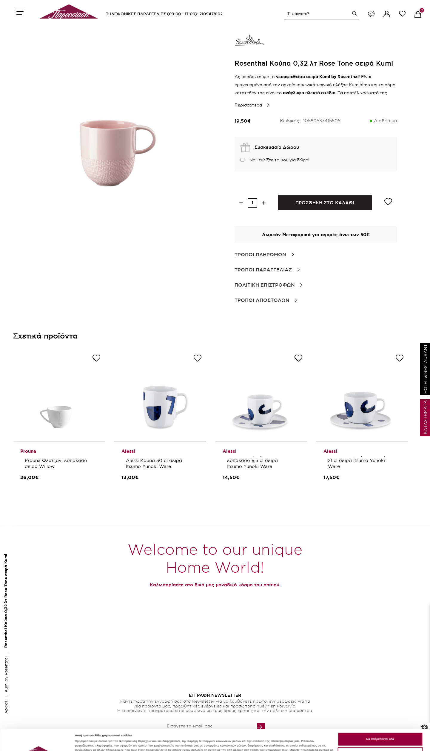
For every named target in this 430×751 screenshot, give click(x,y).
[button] (353, 13)
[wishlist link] (402, 15)
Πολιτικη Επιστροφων (265, 285)
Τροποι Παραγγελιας (263, 269)
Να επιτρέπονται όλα (380, 719)
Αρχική (6, 707)
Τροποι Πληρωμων (260, 254)
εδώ (112, 734)
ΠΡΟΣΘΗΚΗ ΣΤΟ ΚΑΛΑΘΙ (324, 202)
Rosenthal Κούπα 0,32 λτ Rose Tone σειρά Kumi (6, 601)
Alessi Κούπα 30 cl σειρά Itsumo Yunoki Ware (155, 463)
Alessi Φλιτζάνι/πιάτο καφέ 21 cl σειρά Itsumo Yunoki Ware (359, 460)
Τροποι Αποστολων (262, 300)
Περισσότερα (248, 105)
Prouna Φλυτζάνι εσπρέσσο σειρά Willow (57, 463)
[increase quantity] (264, 203)
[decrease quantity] (241, 203)
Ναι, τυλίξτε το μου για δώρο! (279, 159)
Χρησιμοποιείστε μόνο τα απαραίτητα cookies (380, 734)
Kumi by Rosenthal (6, 674)
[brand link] (249, 42)
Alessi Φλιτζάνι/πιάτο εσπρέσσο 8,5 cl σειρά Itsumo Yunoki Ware (253, 460)
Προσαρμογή (84, 745)
